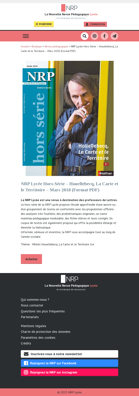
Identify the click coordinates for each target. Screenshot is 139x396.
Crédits (26, 343)
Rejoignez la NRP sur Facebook (50, 363)
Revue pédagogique (56, 46)
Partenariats (30, 317)
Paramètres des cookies (38, 337)
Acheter (31, 259)
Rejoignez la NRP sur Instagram (50, 372)
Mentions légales (33, 326)
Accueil (25, 46)
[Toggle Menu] (26, 36)
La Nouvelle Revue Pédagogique (71, 14)
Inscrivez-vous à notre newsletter (53, 354)
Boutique (37, 46)
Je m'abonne (44, 24)
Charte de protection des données (45, 331)
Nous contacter (32, 305)
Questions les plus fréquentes (43, 311)
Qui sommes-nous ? (35, 299)
